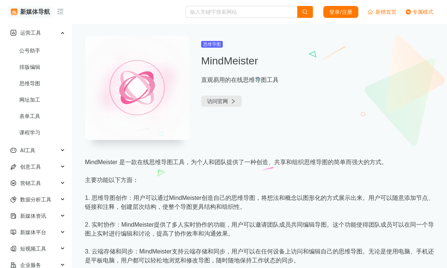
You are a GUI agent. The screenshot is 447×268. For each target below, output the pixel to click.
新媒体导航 (30, 12)
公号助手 (29, 51)
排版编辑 (29, 67)
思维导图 (29, 83)
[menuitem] (36, 32)
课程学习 (29, 132)
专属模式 (419, 12)
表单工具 (29, 116)
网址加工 (29, 100)
